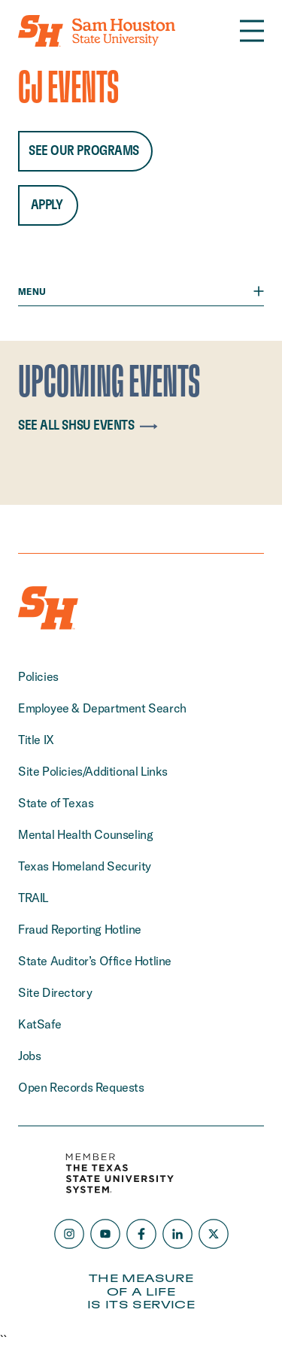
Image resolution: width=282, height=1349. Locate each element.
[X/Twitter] (214, 1234)
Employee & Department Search (102, 708)
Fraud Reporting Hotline (79, 929)
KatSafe (39, 1023)
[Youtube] (105, 1234)
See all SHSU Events (91, 426)
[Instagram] (69, 1234)
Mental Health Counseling (85, 834)
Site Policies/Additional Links (93, 771)
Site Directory (55, 992)
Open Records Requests (81, 1087)
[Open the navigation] (252, 31)
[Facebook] (141, 1234)
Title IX (36, 739)
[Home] (96, 31)
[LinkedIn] (177, 1234)
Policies (38, 676)
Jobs (29, 1055)
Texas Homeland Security (84, 866)
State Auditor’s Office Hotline (94, 960)
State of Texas (55, 802)
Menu (141, 291)
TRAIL (33, 897)
